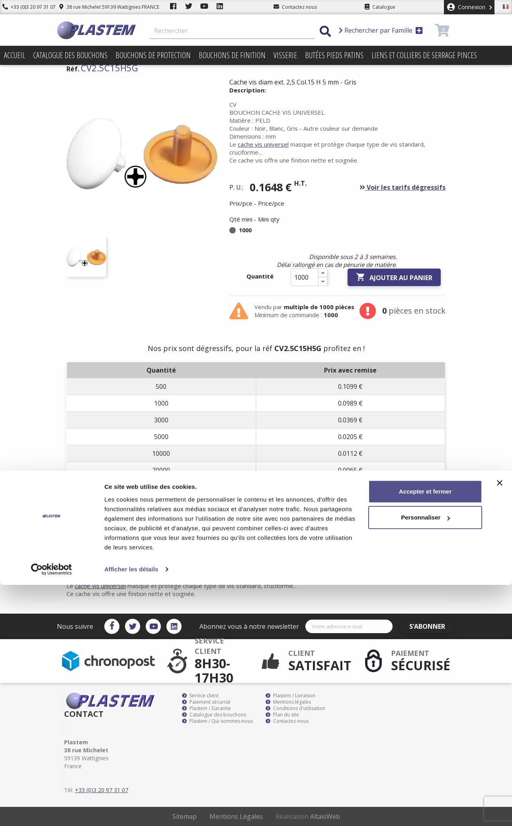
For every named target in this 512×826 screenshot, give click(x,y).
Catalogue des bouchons (70, 55)
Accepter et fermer (425, 732)
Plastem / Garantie (206, 708)
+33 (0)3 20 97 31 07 (26, 7)
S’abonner (432, 626)
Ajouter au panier (394, 277)
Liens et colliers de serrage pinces (424, 55)
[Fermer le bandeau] (499, 724)
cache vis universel (263, 144)
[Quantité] (305, 277)
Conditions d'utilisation (295, 708)
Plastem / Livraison (290, 696)
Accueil (14, 55)
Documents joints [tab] (223, 525)
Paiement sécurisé (206, 702)
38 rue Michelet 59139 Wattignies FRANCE (104, 7)
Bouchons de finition (232, 55)
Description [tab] (91, 525)
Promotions (23, 74)
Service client (200, 696)
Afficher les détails (131, 810)
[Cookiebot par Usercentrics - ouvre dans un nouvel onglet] (51, 810)
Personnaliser (425, 758)
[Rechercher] (232, 31)
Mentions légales (288, 702)
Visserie (285, 55)
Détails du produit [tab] (152, 525)
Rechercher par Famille (381, 30)
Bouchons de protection (153, 55)
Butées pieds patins (334, 55)
